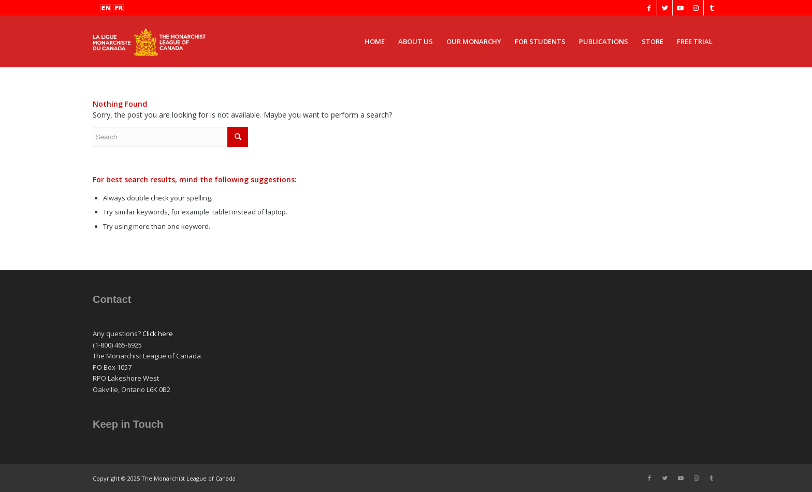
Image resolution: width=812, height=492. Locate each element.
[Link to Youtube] (680, 8)
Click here (157, 333)
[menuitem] (375, 41)
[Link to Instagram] (695, 8)
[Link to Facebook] (649, 8)
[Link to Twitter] (664, 8)
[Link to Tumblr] (711, 8)
